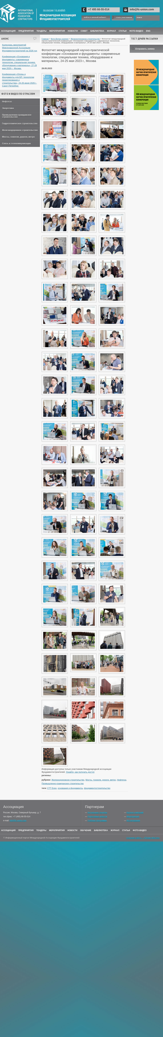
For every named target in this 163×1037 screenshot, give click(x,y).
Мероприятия (57, 31)
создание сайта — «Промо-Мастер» (143, 838)
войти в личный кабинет (95, 17)
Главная (45, 39)
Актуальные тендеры (97, 812)
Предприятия (26, 31)
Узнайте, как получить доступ (80, 772)
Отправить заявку (145, 48)
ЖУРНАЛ (111, 31)
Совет (84, 31)
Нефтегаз (7, 101)
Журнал (115, 830)
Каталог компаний (135, 812)
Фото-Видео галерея (60, 39)
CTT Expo (52, 788)
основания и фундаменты (70, 788)
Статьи (123, 31)
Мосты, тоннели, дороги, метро (18, 137)
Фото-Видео (136, 31)
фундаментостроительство (97, 788)
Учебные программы (97, 820)
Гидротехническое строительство (19, 123)
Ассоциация (8, 31)
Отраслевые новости (97, 816)
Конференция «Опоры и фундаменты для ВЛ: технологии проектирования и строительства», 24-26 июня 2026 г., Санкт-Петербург (19, 80)
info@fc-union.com (142, 9)
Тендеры (41, 31)
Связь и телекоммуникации (16, 143)
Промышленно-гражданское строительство (16, 116)
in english (60, 10)
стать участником (124, 17)
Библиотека (97, 31)
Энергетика (8, 108)
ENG (148, 31)
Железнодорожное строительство (20, 130)
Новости (73, 31)
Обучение (85, 830)
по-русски (48, 10)
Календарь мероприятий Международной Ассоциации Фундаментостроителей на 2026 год (19, 48)
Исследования (133, 820)
